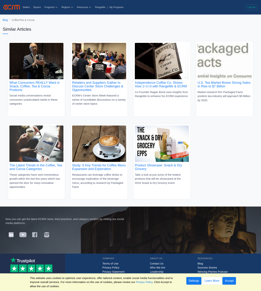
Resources (84, 7)
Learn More (211, 280)
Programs (51, 7)
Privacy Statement (113, 271)
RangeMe (100, 7)
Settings (194, 280)
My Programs (116, 7)
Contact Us (156, 263)
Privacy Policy (110, 267)
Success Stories (207, 267)
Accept (229, 280)
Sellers (26, 7)
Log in (251, 7)
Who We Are (157, 267)
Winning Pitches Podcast (213, 271)
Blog (5, 20)
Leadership (156, 271)
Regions (67, 7)
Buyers (37, 7)
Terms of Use (110, 263)
